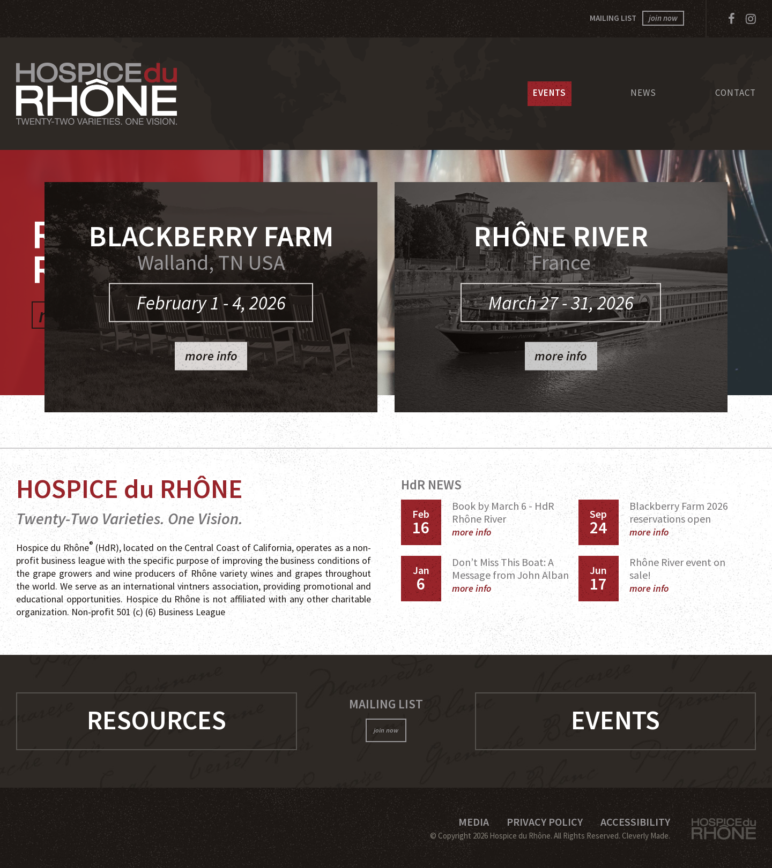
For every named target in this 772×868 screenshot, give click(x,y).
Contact (735, 93)
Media (473, 821)
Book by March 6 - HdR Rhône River (503, 518)
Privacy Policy (545, 821)
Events (549, 93)
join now (663, 18)
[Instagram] (751, 19)
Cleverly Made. (646, 836)
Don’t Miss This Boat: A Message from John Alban (510, 574)
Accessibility (635, 821)
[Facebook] (731, 19)
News (643, 93)
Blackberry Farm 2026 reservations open (678, 518)
